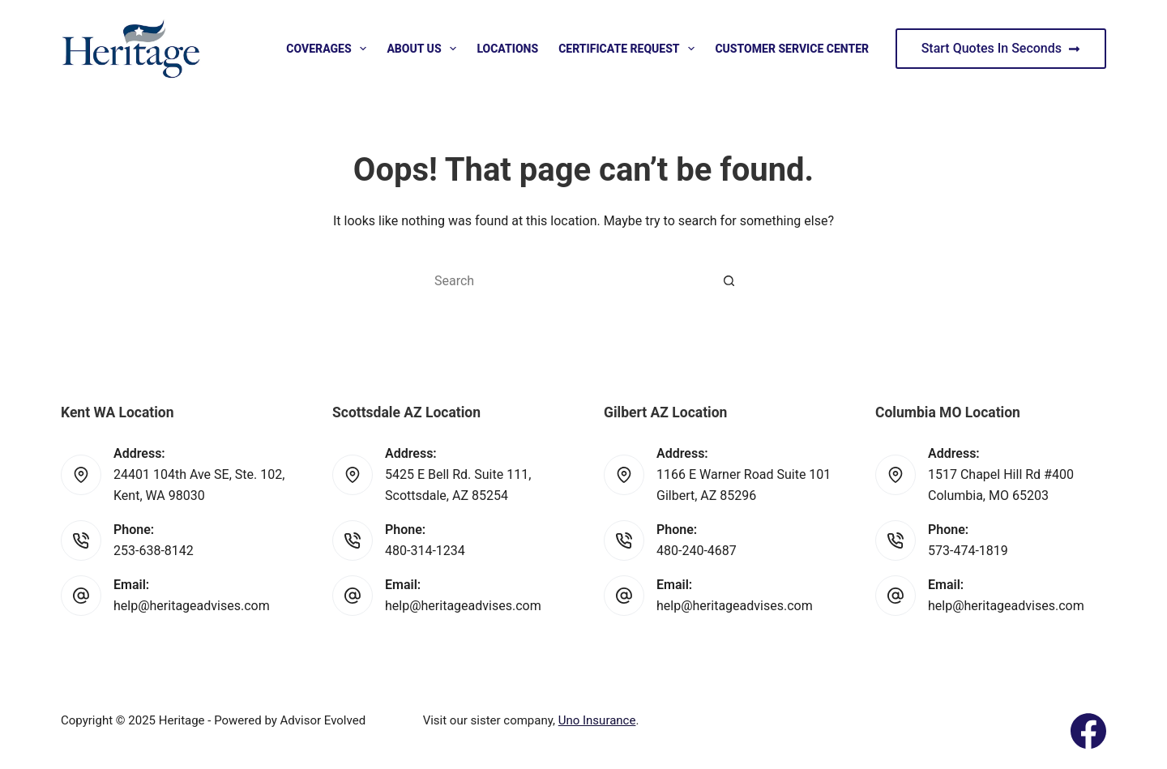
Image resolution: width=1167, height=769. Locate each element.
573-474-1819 (968, 550)
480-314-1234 (425, 550)
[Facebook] (1088, 731)
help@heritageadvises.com (191, 605)
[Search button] (729, 280)
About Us (425, 48)
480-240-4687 (696, 550)
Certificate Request (629, 48)
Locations (507, 48)
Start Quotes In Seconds (1000, 48)
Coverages (329, 48)
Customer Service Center (792, 48)
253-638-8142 (153, 550)
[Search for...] (567, 280)
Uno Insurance (597, 720)
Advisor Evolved (323, 720)
